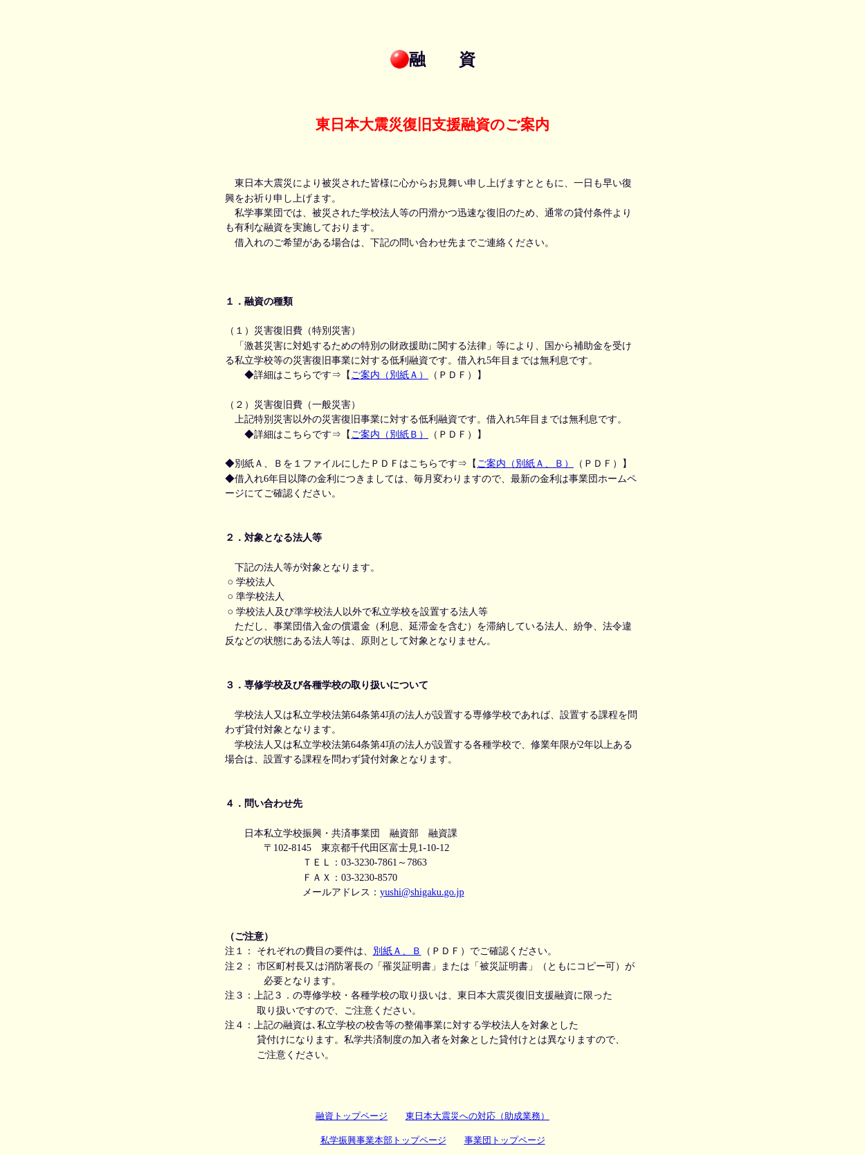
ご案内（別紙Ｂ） (389, 434)
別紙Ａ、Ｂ (397, 950)
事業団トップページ (504, 1140)
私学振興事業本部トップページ (383, 1140)
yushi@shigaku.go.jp (422, 891)
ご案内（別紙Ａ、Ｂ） (525, 463)
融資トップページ (352, 1116)
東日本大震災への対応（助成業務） (477, 1116)
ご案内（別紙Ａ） (389, 374)
